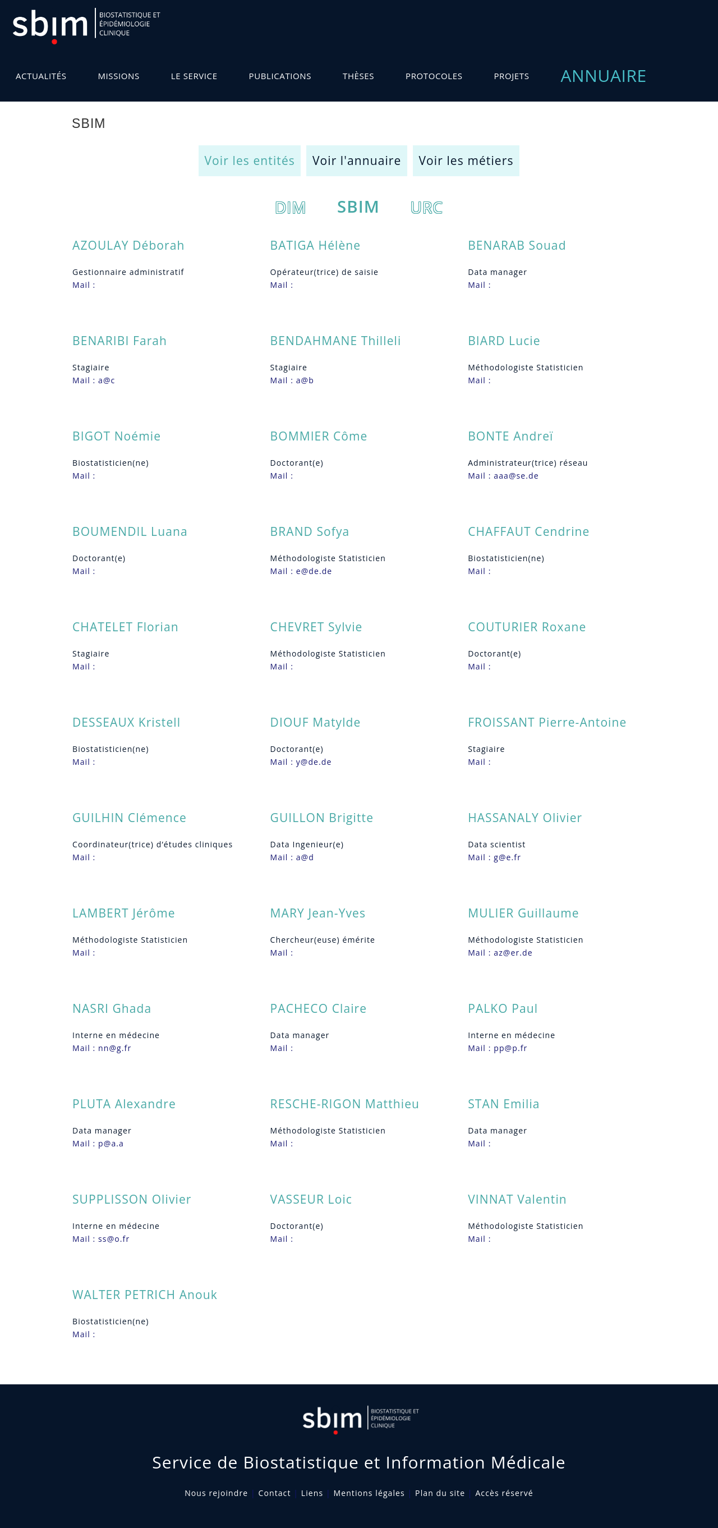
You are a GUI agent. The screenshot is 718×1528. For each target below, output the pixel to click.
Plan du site (440, 1493)
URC (426, 207)
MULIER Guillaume (523, 913)
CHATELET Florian (125, 627)
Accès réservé (504, 1493)
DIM (291, 207)
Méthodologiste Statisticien (525, 367)
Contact (275, 1493)
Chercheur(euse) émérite (322, 939)
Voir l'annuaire (357, 160)
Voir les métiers (465, 160)
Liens (312, 1493)
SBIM (358, 206)
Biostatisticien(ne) (110, 462)
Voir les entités (249, 160)
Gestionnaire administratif (128, 272)
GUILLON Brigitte (322, 817)
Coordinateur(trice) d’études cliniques (152, 844)
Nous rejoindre (216, 1493)
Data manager (497, 272)
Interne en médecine (116, 1035)
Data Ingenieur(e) (307, 844)
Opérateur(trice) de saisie (324, 272)
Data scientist (497, 844)
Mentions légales (369, 1493)
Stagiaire (90, 367)
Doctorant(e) (297, 462)
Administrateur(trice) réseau (528, 462)
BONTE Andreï (510, 436)
